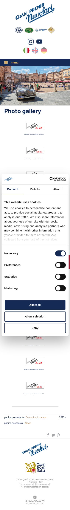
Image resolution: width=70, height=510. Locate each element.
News (28, 422)
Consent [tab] (12, 189)
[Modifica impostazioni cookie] (34, 486)
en (35, 51)
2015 (61, 417)
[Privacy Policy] (26, 484)
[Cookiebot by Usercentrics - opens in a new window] (50, 179)
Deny (35, 327)
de (44, 51)
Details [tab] (35, 189)
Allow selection (35, 316)
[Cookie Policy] (42, 484)
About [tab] (57, 189)
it (26, 51)
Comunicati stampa (36, 417)
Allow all (35, 304)
